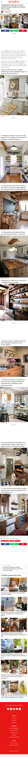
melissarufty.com (3, 321)
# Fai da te (17, 541)
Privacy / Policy (14, 743)
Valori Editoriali (14, 732)
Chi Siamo (14, 718)
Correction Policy (14, 730)
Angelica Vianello (8, 11)
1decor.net (2, 115)
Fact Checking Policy (14, 728)
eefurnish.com (3, 422)
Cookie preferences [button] (14, 745)
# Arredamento (5, 541)
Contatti (14, 720)
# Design (12, 541)
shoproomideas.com (4, 536)
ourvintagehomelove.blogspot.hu (6, 486)
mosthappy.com (3, 183)
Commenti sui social (14, 737)
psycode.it (14, 722)
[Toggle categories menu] (2, 1)
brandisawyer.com (4, 278)
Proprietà (14, 735)
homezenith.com (3, 377)
